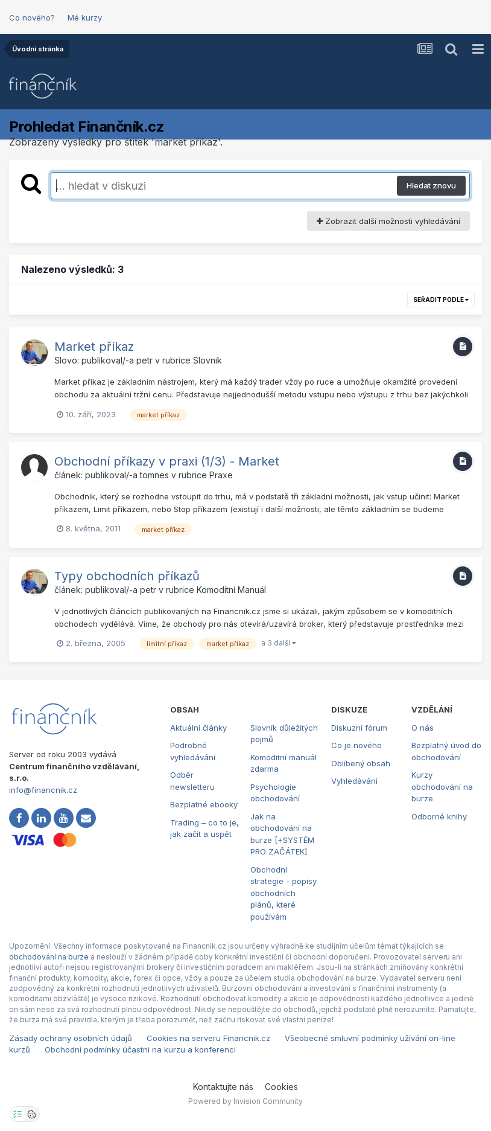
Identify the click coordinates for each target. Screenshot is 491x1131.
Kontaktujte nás (223, 1086)
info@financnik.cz (43, 790)
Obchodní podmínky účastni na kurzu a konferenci (140, 1049)
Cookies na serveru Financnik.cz (208, 1038)
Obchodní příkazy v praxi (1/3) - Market (166, 461)
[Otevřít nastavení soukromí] (17, 1114)
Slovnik (207, 360)
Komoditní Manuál (231, 590)
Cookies (281, 1086)
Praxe (221, 475)
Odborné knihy (439, 816)
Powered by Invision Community (245, 1101)
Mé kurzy (85, 17)
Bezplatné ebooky (204, 804)
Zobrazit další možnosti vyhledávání (388, 221)
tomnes (154, 475)
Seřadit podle (441, 299)
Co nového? (32, 17)
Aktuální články (198, 727)
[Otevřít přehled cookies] (32, 1114)
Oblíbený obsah (360, 763)
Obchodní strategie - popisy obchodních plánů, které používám (283, 893)
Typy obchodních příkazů (127, 576)
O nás (422, 727)
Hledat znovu (431, 185)
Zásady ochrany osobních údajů (70, 1038)
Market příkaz (94, 346)
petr (144, 360)
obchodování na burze (49, 956)
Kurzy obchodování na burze (442, 786)
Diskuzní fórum (359, 727)
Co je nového (356, 745)
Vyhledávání (354, 781)
